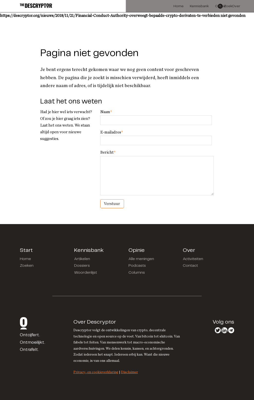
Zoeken (26, 265)
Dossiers (82, 265)
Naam (106, 112)
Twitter (218, 330)
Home (25, 259)
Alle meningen (141, 259)
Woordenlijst (85, 272)
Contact (190, 265)
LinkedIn (224, 330)
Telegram (231, 330)
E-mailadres (111, 132)
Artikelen (82, 259)
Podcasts (137, 265)
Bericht (107, 152)
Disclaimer (129, 372)
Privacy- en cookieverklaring (95, 372)
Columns (136, 272)
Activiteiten (193, 259)
